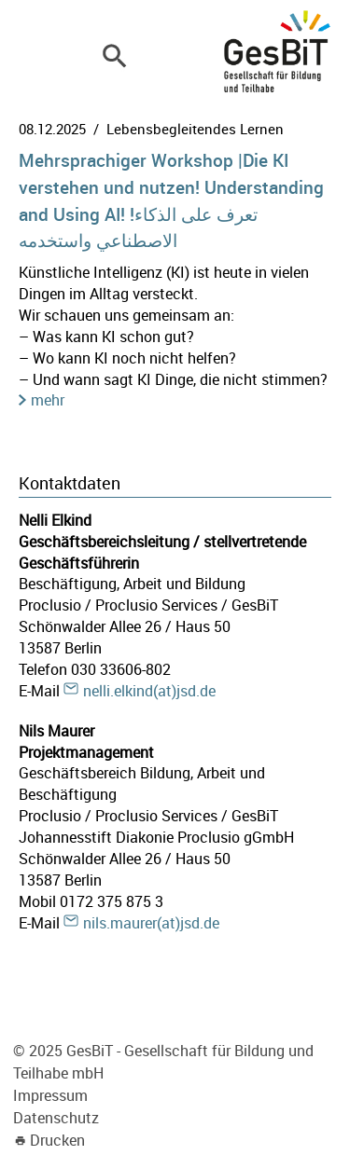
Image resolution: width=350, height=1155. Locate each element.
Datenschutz (56, 1117)
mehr (47, 400)
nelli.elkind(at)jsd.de (149, 691)
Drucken (57, 1140)
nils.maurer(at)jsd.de (151, 923)
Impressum (50, 1095)
